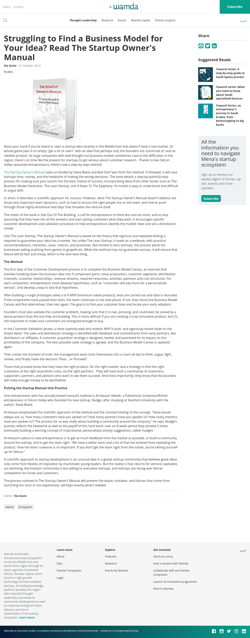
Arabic (8, 72)
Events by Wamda (116, 570)
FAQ (59, 563)
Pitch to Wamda (163, 589)
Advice (9, 507)
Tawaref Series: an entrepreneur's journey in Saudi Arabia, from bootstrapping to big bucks (230, 115)
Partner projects (165, 20)
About (7, 7)
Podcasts (110, 556)
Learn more (27, 617)
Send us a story (163, 556)
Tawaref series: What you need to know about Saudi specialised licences (230, 92)
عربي (243, 20)
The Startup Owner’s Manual (24, 172)
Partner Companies (69, 570)
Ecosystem (25, 507)
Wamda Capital (140, 20)
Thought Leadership (83, 20)
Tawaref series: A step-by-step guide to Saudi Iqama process (230, 73)
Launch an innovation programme (175, 581)
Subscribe (234, 6)
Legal (60, 578)
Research (107, 20)
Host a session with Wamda (170, 563)
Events (122, 20)
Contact (18, 7)
